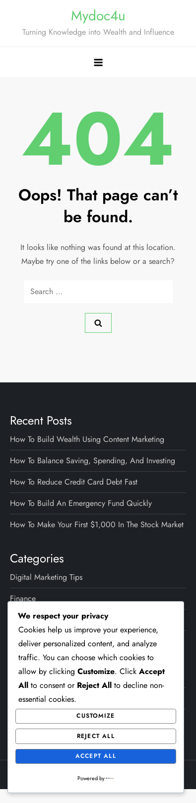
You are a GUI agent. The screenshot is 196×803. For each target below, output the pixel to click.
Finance (23, 598)
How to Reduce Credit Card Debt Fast (73, 482)
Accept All (95, 755)
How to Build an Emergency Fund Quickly (81, 503)
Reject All (96, 736)
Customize (95, 715)
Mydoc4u (98, 15)
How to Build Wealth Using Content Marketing (87, 439)
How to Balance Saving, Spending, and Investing (92, 460)
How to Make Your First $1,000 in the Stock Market (97, 524)
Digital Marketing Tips (46, 577)
